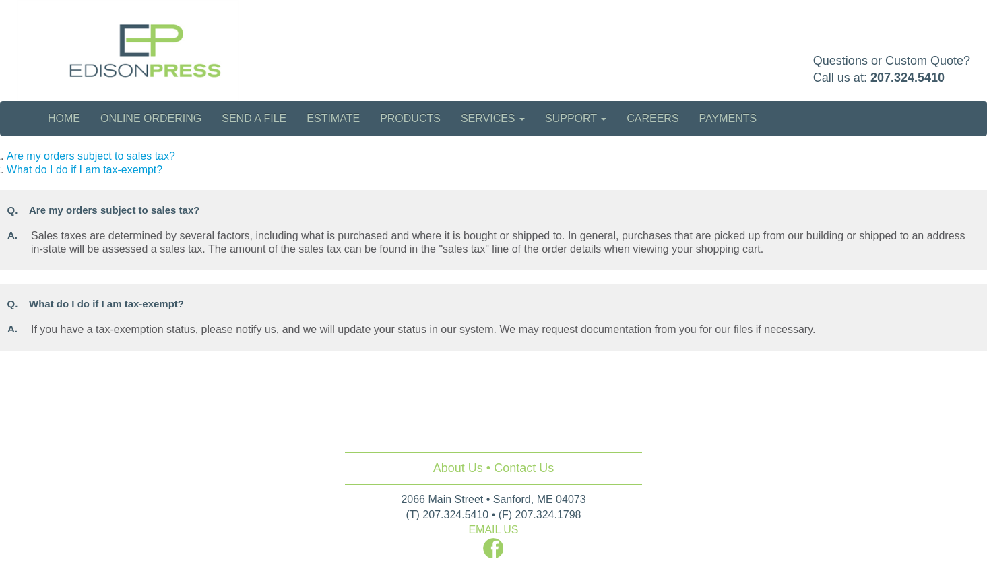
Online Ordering (150, 118)
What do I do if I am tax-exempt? (84, 169)
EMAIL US (493, 529)
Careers (652, 118)
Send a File (254, 118)
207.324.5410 (907, 77)
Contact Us (524, 468)
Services (493, 118)
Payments (728, 118)
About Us (458, 468)
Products (410, 118)
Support (575, 118)
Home (64, 118)
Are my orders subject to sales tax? (91, 156)
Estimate (333, 118)
